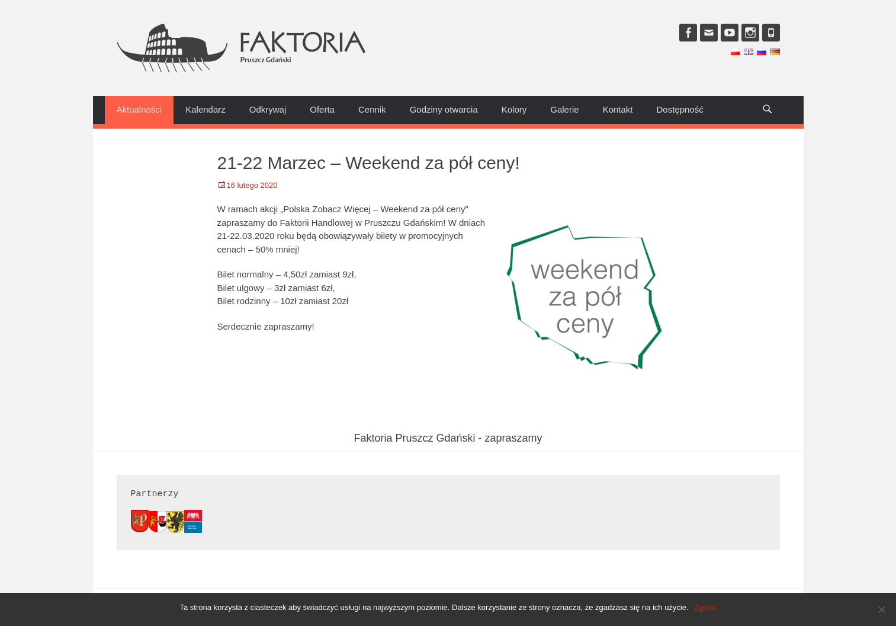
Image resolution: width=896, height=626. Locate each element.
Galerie (564, 109)
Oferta (322, 109)
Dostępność (680, 109)
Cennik (372, 109)
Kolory (514, 109)
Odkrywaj (268, 109)
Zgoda (706, 607)
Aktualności (139, 109)
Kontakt (618, 109)
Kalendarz (205, 109)
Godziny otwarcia (444, 109)
